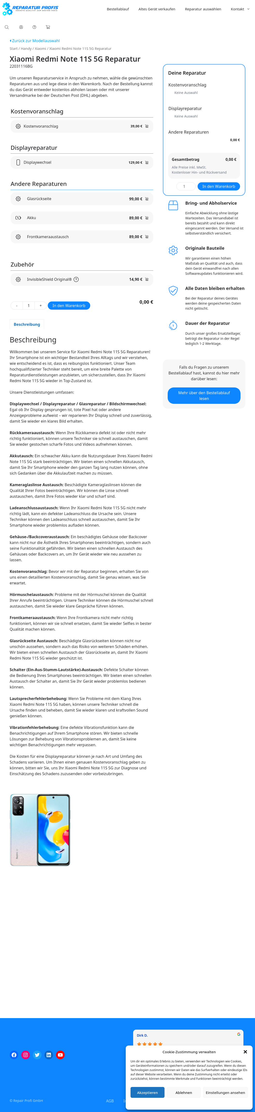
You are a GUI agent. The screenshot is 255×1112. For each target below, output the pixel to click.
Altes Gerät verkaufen (156, 9)
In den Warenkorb (69, 305)
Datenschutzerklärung (193, 1103)
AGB (110, 1101)
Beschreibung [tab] (27, 324)
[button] (245, 1051)
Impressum (218, 1103)
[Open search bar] (7, 27)
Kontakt (243, 9)
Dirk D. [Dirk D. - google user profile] (142, 1035)
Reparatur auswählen (203, 9)
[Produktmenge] (29, 305)
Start (14, 48)
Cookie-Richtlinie (163, 1103)
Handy (26, 48)
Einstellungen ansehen (225, 1092)
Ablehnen (184, 1092)
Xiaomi (40, 48)
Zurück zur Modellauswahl (35, 40)
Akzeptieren (147, 1092)
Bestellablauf (118, 9)
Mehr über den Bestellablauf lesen (204, 395)
